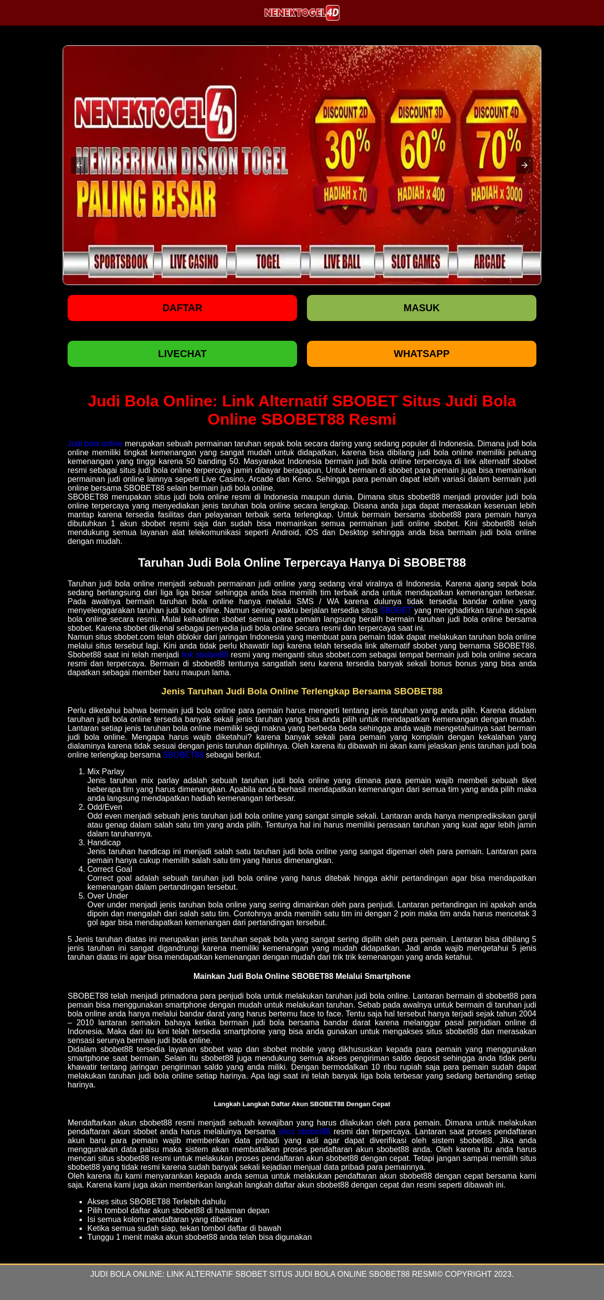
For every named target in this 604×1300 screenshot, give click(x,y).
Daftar (182, 307)
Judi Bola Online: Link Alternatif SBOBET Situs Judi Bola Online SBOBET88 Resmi (263, 1274)
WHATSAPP (422, 353)
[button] (79, 165)
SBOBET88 (183, 755)
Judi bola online (95, 443)
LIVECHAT (182, 353)
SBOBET (396, 610)
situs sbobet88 (304, 1131)
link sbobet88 (205, 654)
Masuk (422, 307)
